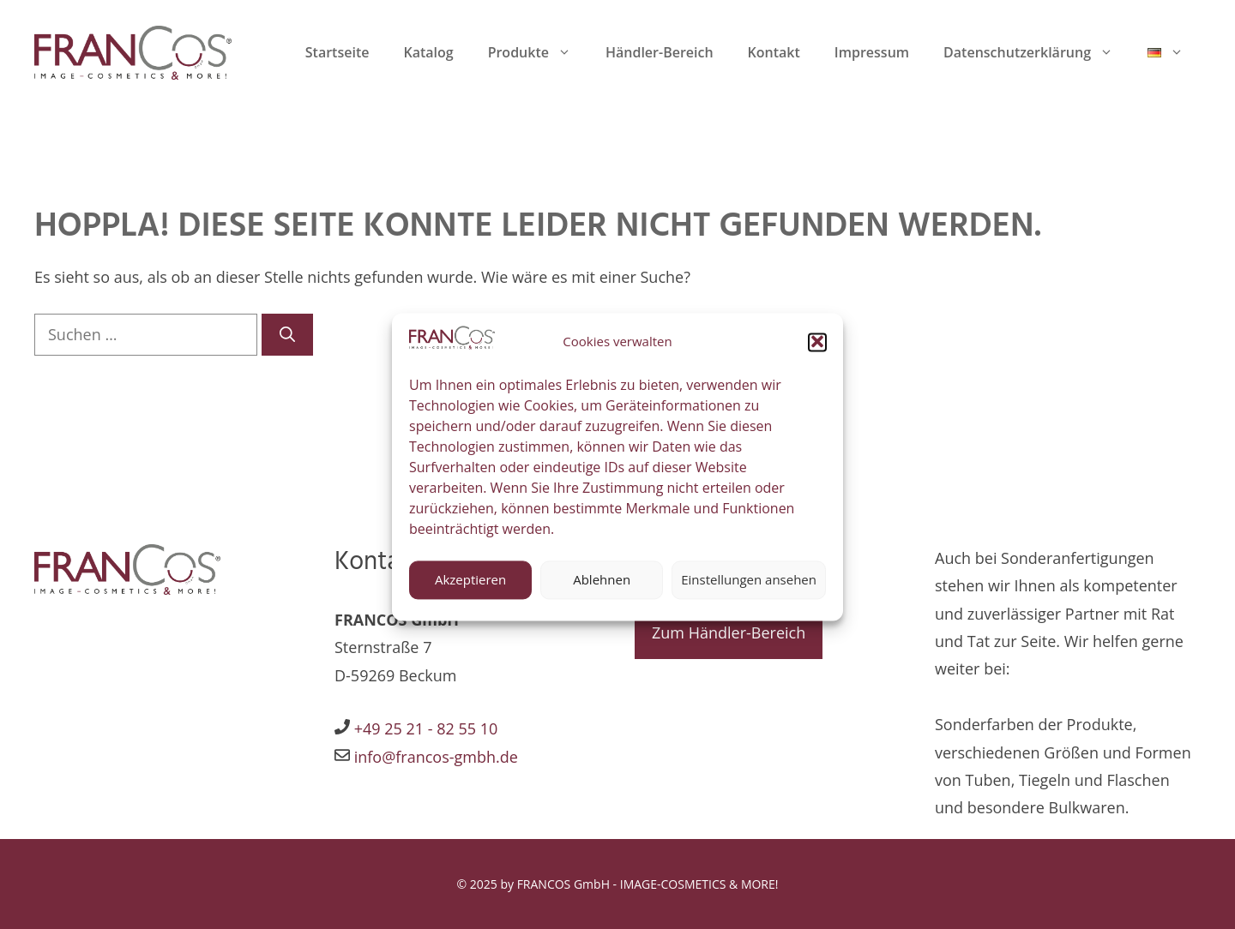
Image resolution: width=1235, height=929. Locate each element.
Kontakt (774, 52)
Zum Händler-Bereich (728, 632)
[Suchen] (287, 335)
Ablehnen (601, 589)
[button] (817, 352)
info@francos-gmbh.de (434, 756)
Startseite (337, 52)
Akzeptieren (470, 589)
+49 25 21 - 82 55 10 (426, 728)
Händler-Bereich (659, 52)
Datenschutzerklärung (1036, 52)
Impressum (871, 52)
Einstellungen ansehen (748, 589)
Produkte (538, 52)
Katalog (428, 52)
